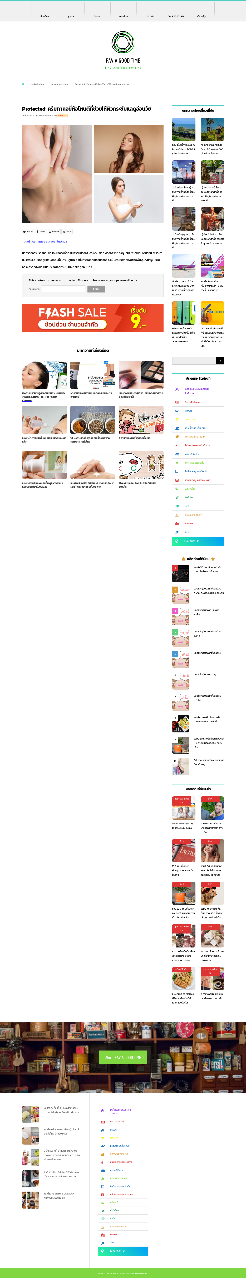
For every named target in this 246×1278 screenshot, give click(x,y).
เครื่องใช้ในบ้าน (191, 454)
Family (98, 14)
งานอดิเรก (124, 14)
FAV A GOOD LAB (176, 14)
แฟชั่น (187, 506)
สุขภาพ (71, 14)
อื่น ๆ (186, 532)
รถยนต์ (188, 411)
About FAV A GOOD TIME (123, 1057)
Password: (34, 289)
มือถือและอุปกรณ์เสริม (195, 471)
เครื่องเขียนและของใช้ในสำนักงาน (196, 391)
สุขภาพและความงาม (194, 437)
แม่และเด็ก (189, 489)
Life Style (149, 14)
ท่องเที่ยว (44, 14)
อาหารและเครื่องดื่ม (194, 463)
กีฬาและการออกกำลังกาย (197, 445)
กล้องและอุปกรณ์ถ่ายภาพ (197, 480)
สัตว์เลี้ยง (189, 497)
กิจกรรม (188, 523)
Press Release (192, 402)
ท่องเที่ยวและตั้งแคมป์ (195, 428)
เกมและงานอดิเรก (193, 515)
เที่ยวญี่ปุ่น (201, 14)
